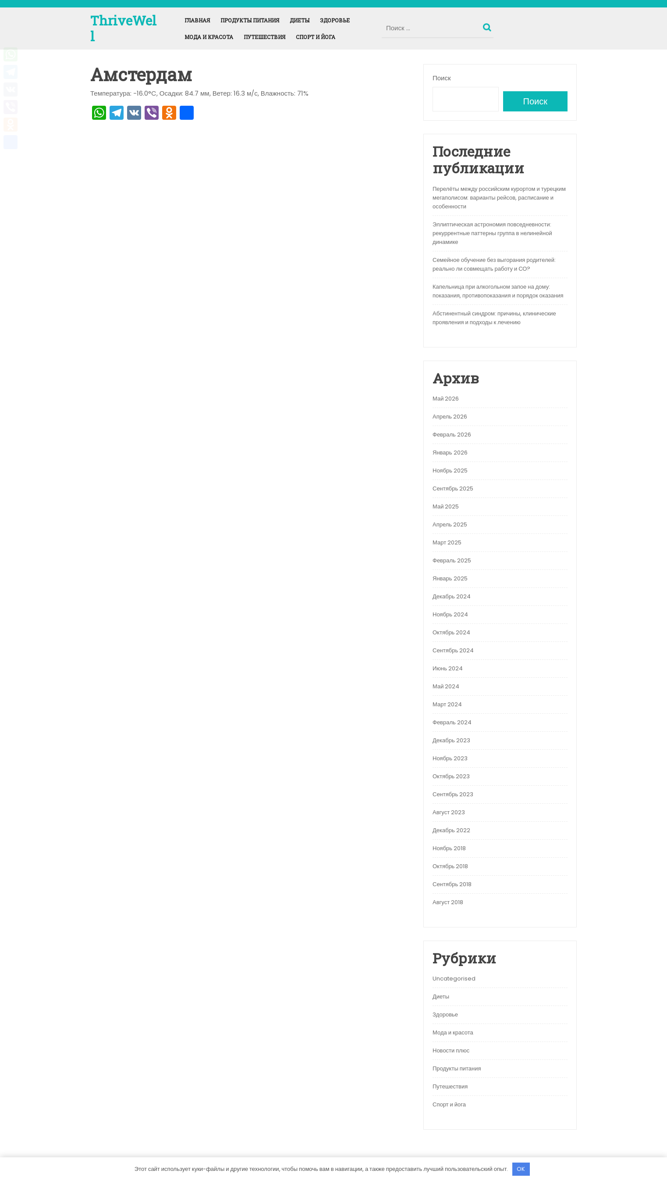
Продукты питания (249, 20)
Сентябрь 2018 (452, 884)
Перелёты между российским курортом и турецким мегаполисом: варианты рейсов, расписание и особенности (499, 198)
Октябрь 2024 (451, 632)
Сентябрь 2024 (453, 650)
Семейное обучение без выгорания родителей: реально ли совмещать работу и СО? (494, 264)
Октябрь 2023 (451, 776)
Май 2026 (446, 398)
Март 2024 (447, 704)
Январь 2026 (450, 452)
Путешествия (264, 36)
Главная (197, 20)
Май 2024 (446, 686)
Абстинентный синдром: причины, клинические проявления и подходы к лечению (494, 317)
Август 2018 (448, 902)
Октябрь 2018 (450, 866)
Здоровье (335, 20)
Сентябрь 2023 (453, 794)
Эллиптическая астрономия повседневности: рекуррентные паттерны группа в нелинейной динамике (492, 233)
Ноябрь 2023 (450, 758)
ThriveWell (123, 28)
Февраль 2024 (452, 722)
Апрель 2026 (450, 416)
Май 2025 (446, 506)
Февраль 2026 (452, 434)
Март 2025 (447, 542)
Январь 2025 (450, 578)
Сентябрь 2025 (453, 488)
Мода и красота (208, 36)
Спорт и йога (315, 36)
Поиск (488, 25)
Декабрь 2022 (451, 830)
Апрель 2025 (450, 524)
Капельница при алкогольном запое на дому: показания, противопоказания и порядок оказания (498, 291)
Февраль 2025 (452, 560)
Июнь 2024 (448, 668)
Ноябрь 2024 (450, 614)
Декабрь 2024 (452, 596)
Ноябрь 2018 (449, 848)
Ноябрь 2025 (450, 470)
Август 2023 (449, 812)
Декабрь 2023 (451, 740)
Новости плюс (451, 1050)
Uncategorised (454, 978)
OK (521, 1169)
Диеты (299, 20)
